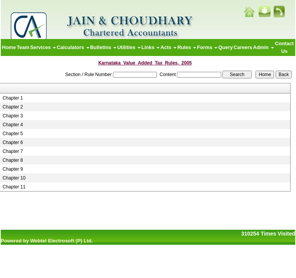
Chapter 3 (13, 116)
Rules (186, 47)
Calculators (73, 47)
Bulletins (103, 47)
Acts (168, 47)
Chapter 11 (14, 187)
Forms (207, 47)
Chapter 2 (13, 107)
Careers (243, 47)
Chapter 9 (13, 169)
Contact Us (284, 47)
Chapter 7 (13, 151)
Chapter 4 (13, 124)
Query (225, 47)
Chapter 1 (13, 98)
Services (43, 47)
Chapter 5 (13, 133)
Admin (263, 47)
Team (23, 47)
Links (150, 47)
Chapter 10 (14, 178)
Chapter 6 (13, 142)
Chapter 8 (13, 160)
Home (9, 47)
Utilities (129, 47)
